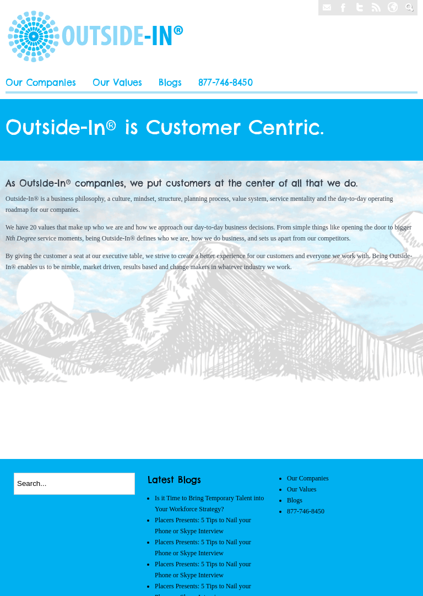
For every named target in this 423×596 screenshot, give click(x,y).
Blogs (170, 82)
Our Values (117, 82)
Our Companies (41, 82)
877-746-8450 (225, 82)
